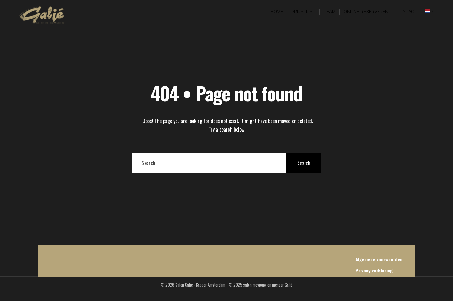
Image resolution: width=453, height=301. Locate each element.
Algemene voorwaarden (379, 259)
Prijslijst (303, 11)
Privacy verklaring (374, 270)
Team (330, 11)
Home (277, 11)
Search (303, 162)
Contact (406, 11)
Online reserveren (366, 11)
